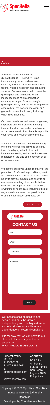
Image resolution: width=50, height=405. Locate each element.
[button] (32, 204)
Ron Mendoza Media (33, 401)
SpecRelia (29, 388)
